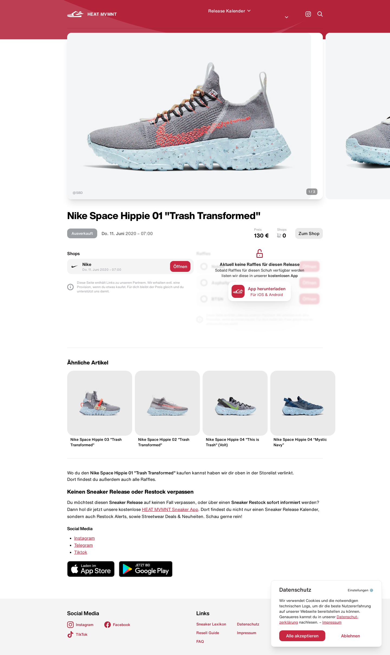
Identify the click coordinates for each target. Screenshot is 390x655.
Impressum (332, 622)
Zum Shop (309, 227)
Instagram (84, 531)
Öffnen (180, 260)
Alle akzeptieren (302, 636)
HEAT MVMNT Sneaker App (170, 503)
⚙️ (360, 590)
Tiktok (80, 545)
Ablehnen (350, 636)
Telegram (83, 538)
